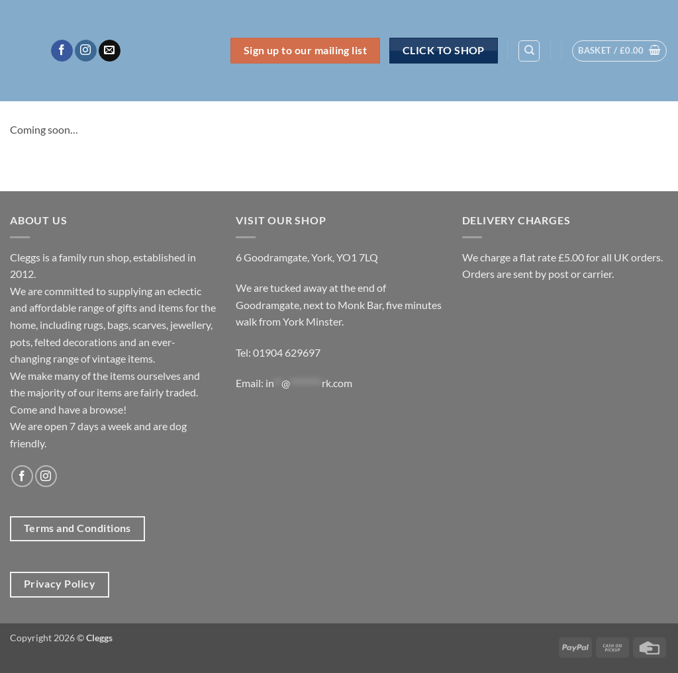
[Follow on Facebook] (62, 51)
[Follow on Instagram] (86, 51)
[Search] (529, 51)
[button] (619, 51)
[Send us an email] (110, 51)
